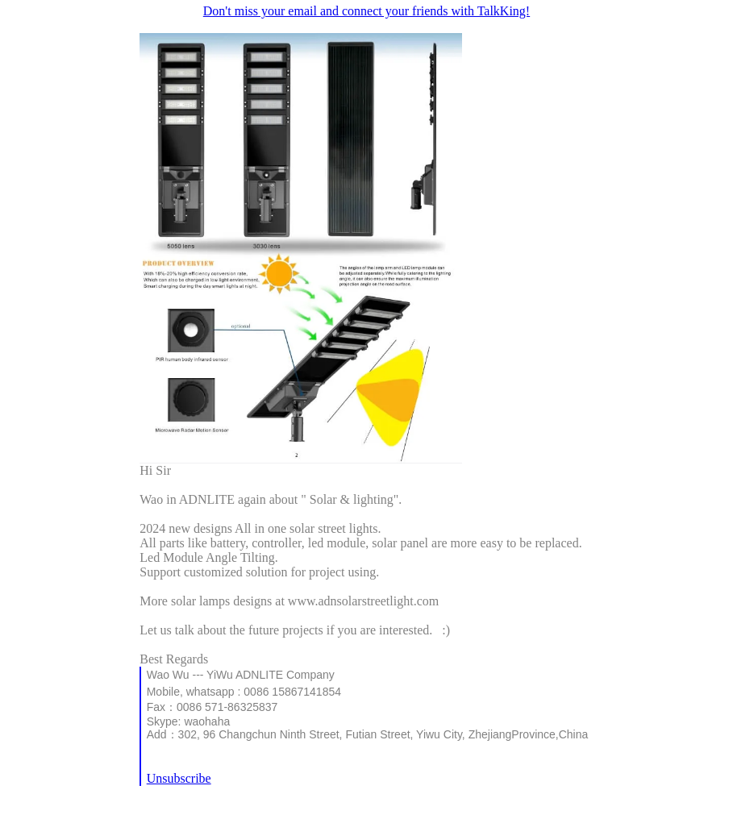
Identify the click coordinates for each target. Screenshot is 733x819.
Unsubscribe (179, 778)
